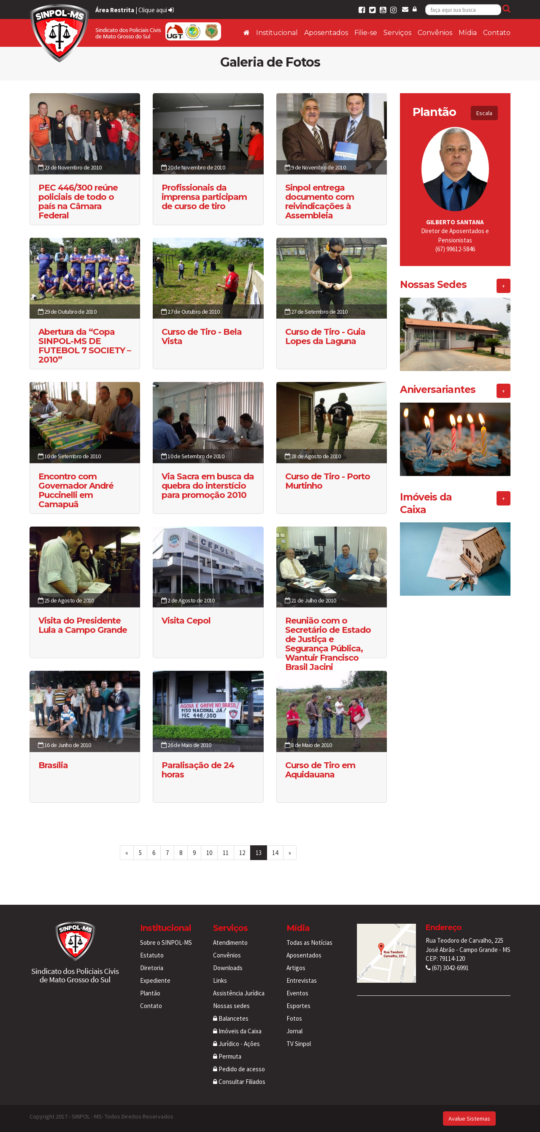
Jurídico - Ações (236, 1044)
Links (220, 980)
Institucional (277, 33)
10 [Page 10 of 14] (209, 853)
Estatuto (152, 955)
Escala (484, 113)
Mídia (468, 33)
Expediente (155, 980)
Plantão (150, 993)
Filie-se (365, 33)
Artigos (295, 968)
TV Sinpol (298, 1044)
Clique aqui (156, 10)
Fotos (294, 1018)
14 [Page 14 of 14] (275, 853)
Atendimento (230, 942)
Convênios (435, 33)
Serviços (397, 33)
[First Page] (127, 852)
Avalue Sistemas (469, 1118)
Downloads (228, 968)
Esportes (298, 1006)
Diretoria (151, 968)
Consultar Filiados (239, 1082)
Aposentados (326, 33)
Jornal (294, 1031)
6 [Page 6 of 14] (153, 853)
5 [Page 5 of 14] (140, 853)
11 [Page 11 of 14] (226, 853)
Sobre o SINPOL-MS (166, 942)
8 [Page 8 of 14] (180, 853)
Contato (496, 33)
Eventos (297, 993)
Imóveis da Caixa (237, 1031)
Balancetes (230, 1018)
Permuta (227, 1056)
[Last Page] (290, 852)
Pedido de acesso (239, 1069)
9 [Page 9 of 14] (194, 853)
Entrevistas (301, 980)
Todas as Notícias (309, 942)
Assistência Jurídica (239, 993)
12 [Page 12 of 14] (242, 853)
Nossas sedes (231, 1006)
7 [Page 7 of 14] (167, 853)
